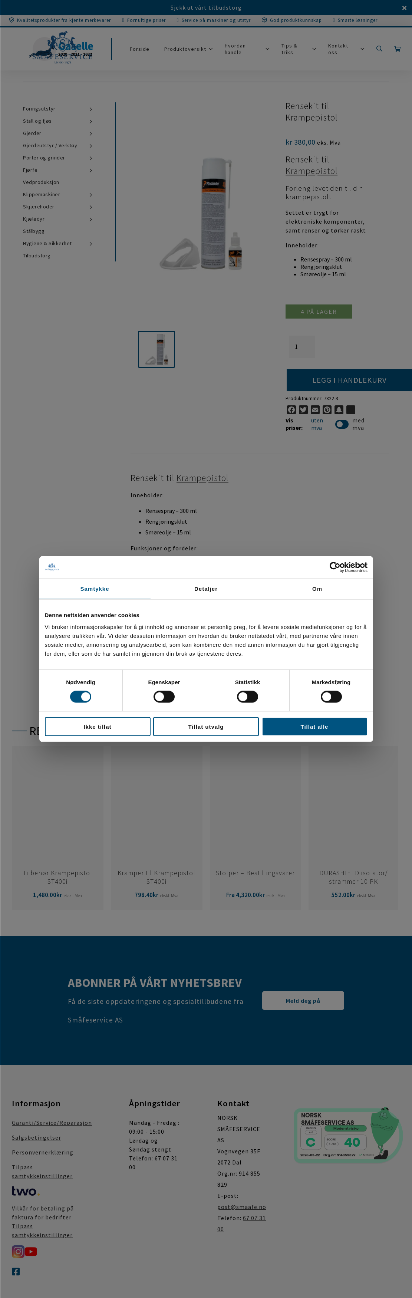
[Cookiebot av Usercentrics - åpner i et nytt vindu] (335, 567)
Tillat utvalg (206, 726)
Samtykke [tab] (94, 589)
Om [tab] (317, 589)
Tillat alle (315, 726)
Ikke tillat (97, 726)
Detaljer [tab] (206, 589)
